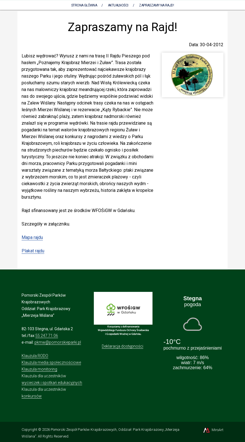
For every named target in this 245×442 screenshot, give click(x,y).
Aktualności (118, 5)
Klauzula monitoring (39, 369)
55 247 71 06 (46, 335)
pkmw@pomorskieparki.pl (57, 342)
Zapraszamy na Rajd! (156, 5)
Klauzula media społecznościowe (51, 362)
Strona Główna (84, 5)
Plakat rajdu (33, 250)
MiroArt (212, 430)
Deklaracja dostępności (122, 346)
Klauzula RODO (35, 355)
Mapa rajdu (32, 237)
